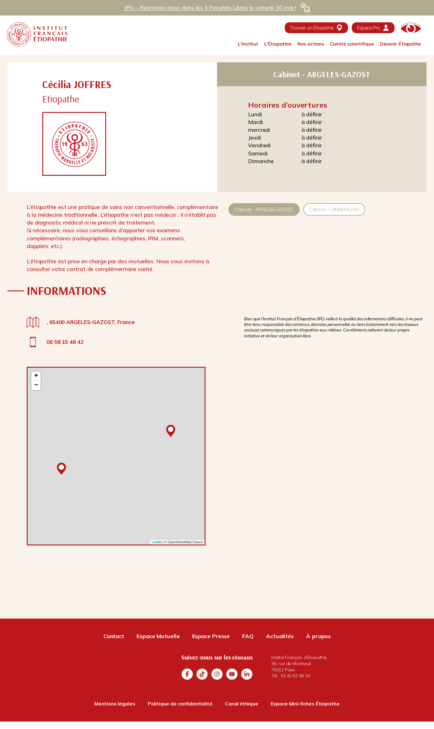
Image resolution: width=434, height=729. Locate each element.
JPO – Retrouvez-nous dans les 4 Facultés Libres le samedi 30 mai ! (210, 7)
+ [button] (36, 376)
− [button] (36, 385)
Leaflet (157, 542)
